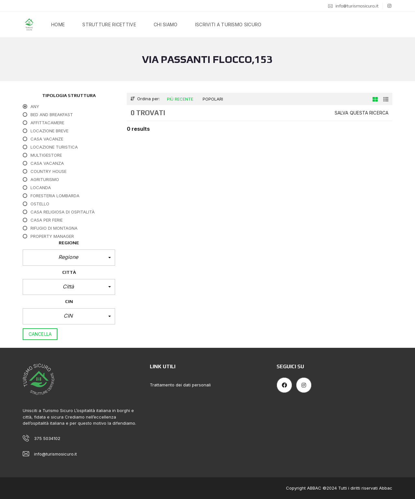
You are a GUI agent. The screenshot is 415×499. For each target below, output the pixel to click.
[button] (69, 258)
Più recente (180, 99)
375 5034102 (47, 438)
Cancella (40, 334)
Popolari (213, 99)
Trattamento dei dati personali (180, 384)
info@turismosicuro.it (353, 5)
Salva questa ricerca (361, 113)
